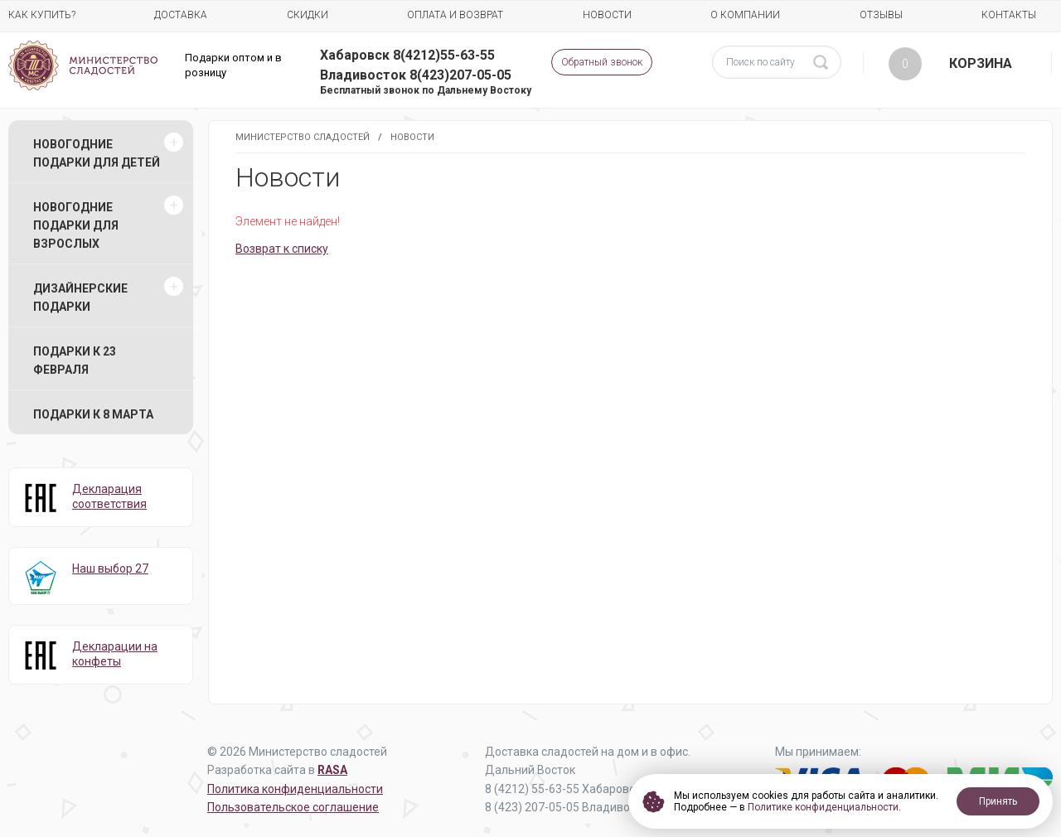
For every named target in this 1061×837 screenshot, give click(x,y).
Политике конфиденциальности (823, 807)
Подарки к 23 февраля (74, 360)
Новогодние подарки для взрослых (76, 225)
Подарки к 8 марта (93, 414)
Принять (998, 801)
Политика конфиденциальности (295, 789)
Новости (607, 15)
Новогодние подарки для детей (96, 153)
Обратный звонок (601, 62)
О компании (745, 15)
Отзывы (881, 15)
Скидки (307, 15)
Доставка (180, 15)
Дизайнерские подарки (80, 297)
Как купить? (41, 15)
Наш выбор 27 (110, 568)
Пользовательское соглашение (293, 807)
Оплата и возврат (455, 15)
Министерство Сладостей (302, 137)
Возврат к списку (281, 248)
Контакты (1008, 15)
